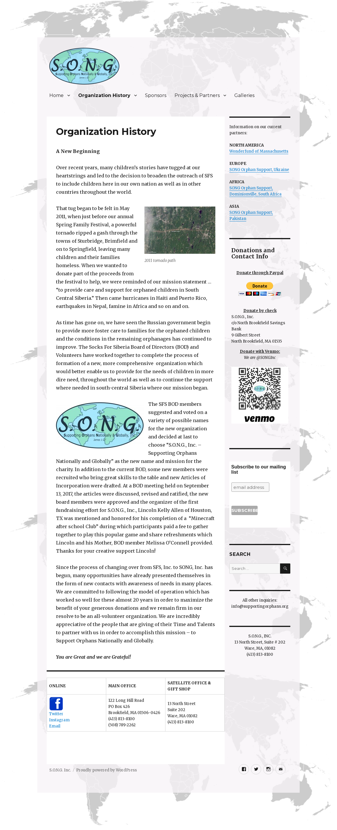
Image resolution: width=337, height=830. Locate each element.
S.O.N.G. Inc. (60, 770)
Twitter (56, 713)
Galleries (244, 95)
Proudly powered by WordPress (106, 770)
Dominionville (242, 194)
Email (54, 726)
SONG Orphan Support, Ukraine (259, 169)
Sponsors (155, 95)
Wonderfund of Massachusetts (258, 151)
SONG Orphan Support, (251, 188)
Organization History (104, 95)
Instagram (59, 720)
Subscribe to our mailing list (258, 469)
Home (56, 95)
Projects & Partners (197, 95)
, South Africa (269, 194)
